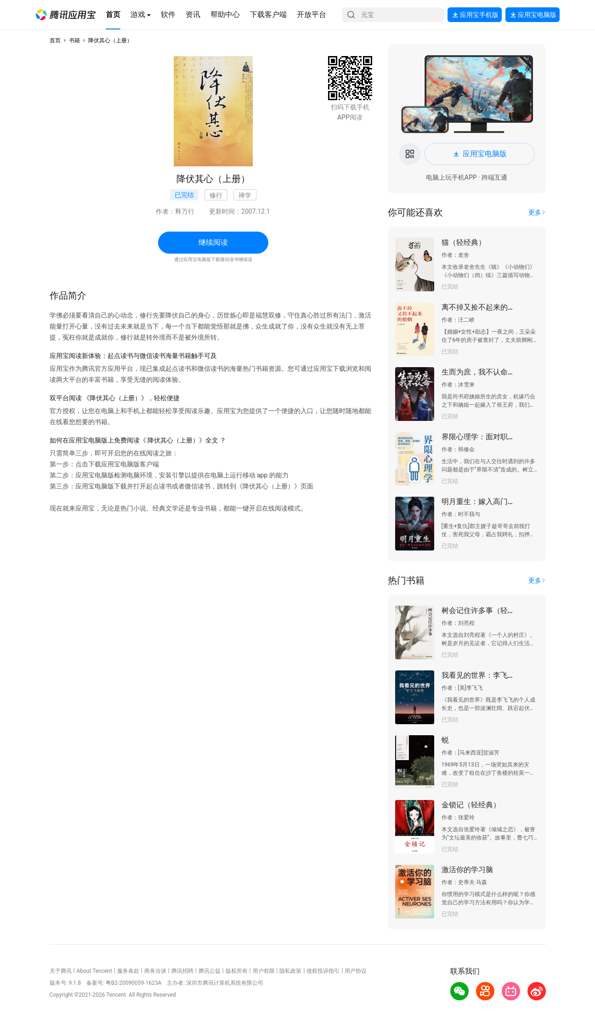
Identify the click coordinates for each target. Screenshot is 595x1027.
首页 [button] (55, 40)
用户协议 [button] (356, 971)
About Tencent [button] (94, 971)
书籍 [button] (74, 40)
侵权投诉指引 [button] (323, 971)
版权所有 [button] (237, 971)
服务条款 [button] (128, 971)
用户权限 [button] (264, 971)
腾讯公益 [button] (209, 971)
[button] (66, 14)
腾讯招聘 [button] (182, 971)
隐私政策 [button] (290, 971)
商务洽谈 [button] (155, 971)
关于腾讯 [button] (61, 971)
